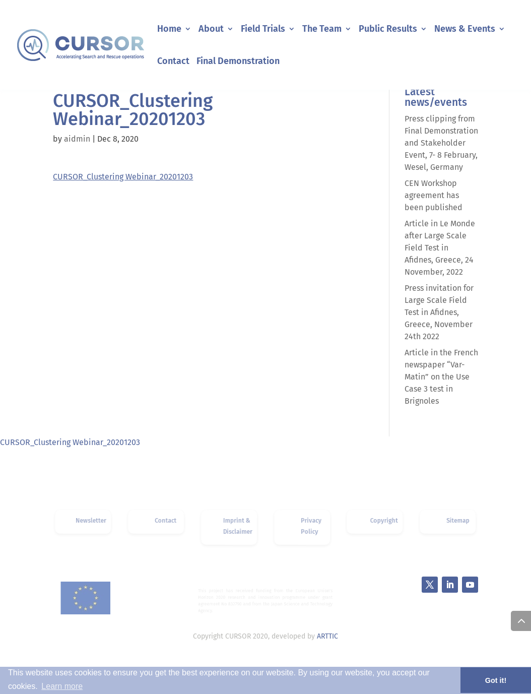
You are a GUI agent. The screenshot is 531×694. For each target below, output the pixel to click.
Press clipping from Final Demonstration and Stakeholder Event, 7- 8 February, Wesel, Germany (441, 143)
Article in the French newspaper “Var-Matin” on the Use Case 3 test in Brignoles (441, 377)
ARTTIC (327, 636)
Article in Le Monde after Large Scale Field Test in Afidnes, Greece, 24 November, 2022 (440, 248)
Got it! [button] (495, 680)
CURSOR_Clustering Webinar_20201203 (123, 176)
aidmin (77, 139)
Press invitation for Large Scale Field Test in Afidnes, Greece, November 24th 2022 (439, 312)
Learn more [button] (62, 686)
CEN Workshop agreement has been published (433, 195)
